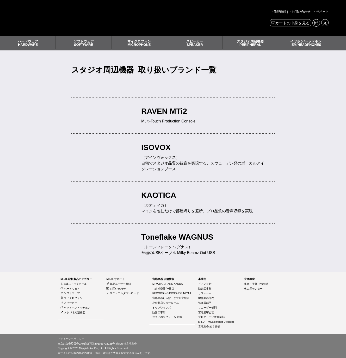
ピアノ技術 (204, 283)
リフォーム (204, 293)
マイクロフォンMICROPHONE (139, 43)
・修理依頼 (278, 11)
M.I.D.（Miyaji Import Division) (216, 321)
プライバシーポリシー (71, 338)
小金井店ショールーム (165, 302)
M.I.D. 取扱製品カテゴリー (76, 279)
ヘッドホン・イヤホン (75, 307)
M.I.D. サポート (115, 279)
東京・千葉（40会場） (257, 283)
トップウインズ (161, 307)
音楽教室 (249, 279)
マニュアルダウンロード (122, 293)
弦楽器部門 (204, 302)
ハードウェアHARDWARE (28, 43)
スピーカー (69, 302)
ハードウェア (70, 288)
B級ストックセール (74, 283)
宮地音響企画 (206, 312)
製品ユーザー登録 (118, 283)
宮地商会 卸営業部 (209, 326)
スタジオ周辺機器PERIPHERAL (250, 43)
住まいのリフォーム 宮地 (167, 317)
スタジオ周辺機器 (73, 312)
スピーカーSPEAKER (194, 43)
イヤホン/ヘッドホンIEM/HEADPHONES (305, 43)
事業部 (202, 279)
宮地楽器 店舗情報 (163, 279)
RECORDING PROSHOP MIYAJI (172, 293)
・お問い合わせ (299, 11)
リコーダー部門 (207, 307)
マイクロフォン (71, 298)
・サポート (321, 11)
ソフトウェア (70, 293)
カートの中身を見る (292, 23)
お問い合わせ (116, 288)
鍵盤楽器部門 (206, 298)
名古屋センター (253, 288)
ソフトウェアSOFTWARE (84, 43)
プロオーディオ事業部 (211, 317)
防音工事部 (159, 312)
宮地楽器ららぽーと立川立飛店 (170, 298)
